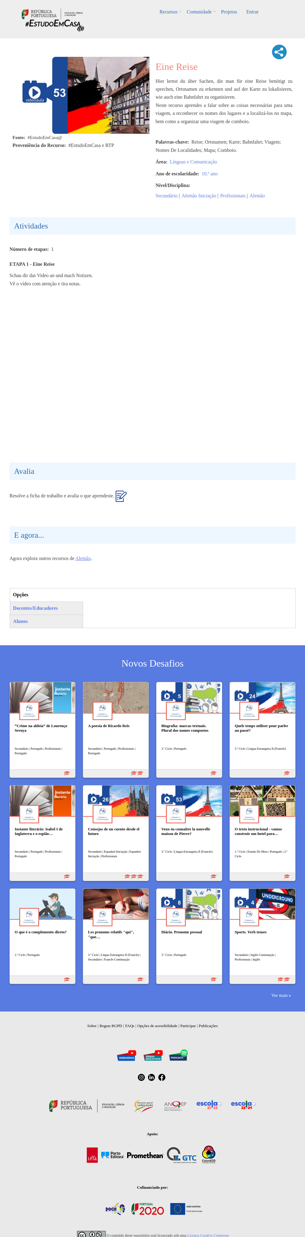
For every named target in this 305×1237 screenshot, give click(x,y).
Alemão (257, 195)
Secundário (167, 195)
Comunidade (199, 11)
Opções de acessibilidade (157, 1025)
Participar (188, 1025)
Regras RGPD (111, 1025)
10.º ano (210, 173)
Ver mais (279, 995)
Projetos (229, 11)
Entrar (252, 11)
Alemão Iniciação (199, 195)
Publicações (208, 1025)
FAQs (129, 1025)
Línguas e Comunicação (193, 161)
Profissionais (233, 195)
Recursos (169, 11)
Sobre (92, 1025)
